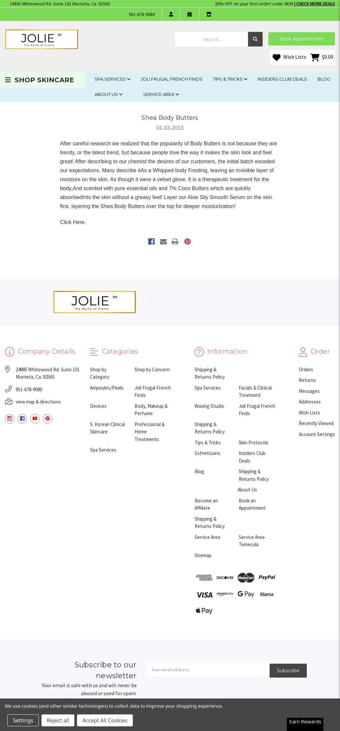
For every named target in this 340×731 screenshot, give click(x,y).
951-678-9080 (142, 14)
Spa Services (112, 79)
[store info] (208, 14)
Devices (98, 406)
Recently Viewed (316, 423)
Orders (306, 369)
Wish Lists (289, 57)
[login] (171, 14)
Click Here (72, 222)
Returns (307, 380)
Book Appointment (301, 39)
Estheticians (207, 453)
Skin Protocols (254, 442)
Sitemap (203, 555)
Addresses (310, 402)
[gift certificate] (189, 14)
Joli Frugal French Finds (172, 79)
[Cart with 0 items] (322, 57)
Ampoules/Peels (107, 388)
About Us (109, 94)
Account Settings (317, 434)
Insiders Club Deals (282, 79)
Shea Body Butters (169, 117)
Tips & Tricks (230, 79)
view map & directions (38, 402)
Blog (323, 79)
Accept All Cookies (105, 720)
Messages (309, 391)
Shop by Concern (152, 369)
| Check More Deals (314, 4)
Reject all (58, 720)
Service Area (161, 94)
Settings (23, 720)
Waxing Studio (209, 406)
